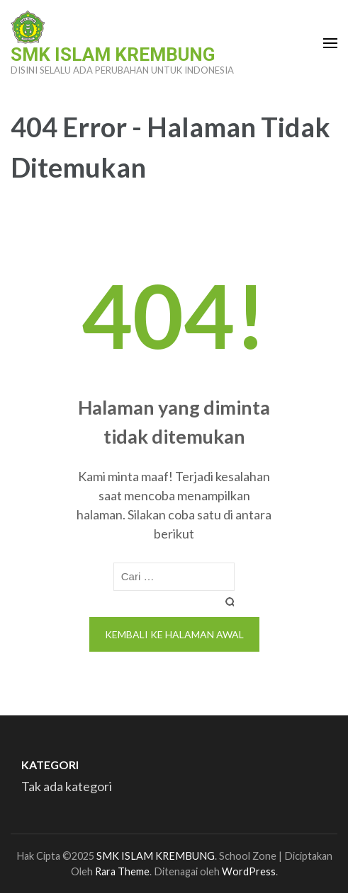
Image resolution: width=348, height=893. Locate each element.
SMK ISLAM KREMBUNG (113, 54)
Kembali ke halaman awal (174, 634)
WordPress (249, 871)
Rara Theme (122, 871)
